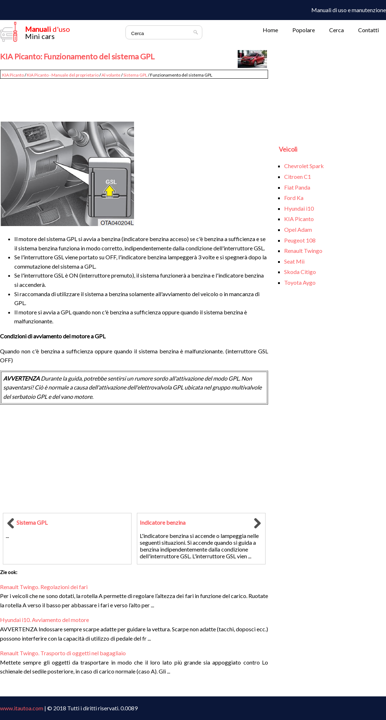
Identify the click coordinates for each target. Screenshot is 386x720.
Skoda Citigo (300, 271)
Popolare (303, 29)
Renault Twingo (303, 250)
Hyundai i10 (299, 208)
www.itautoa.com (21, 708)
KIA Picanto (13, 75)
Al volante (111, 75)
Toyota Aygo (300, 282)
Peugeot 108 (300, 240)
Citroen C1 (297, 176)
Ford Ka (293, 197)
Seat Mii (294, 261)
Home (270, 29)
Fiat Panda (297, 187)
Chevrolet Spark (304, 165)
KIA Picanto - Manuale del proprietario (63, 75)
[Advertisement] (134, 97)
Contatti (368, 29)
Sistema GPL (135, 75)
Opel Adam (298, 229)
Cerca (336, 29)
